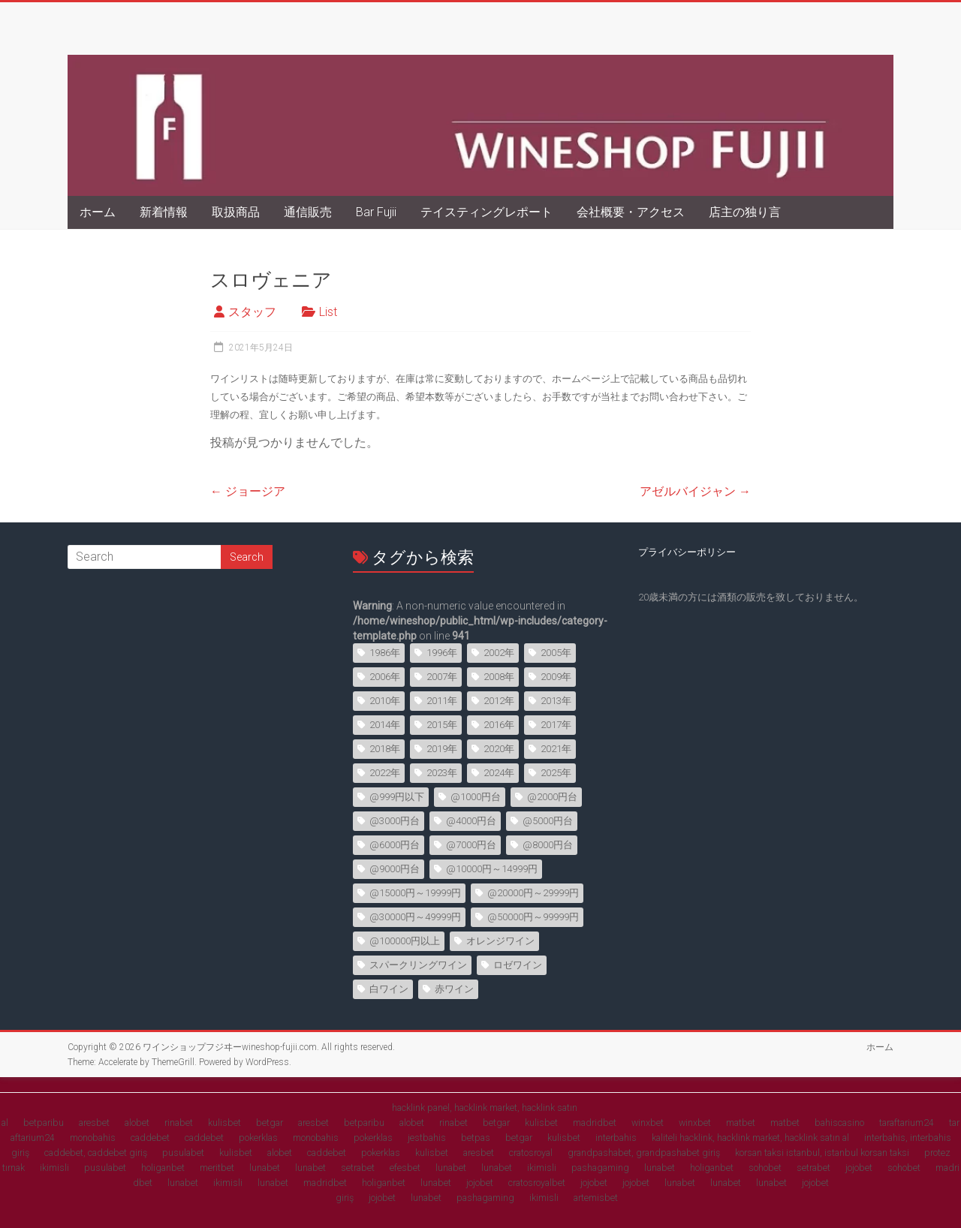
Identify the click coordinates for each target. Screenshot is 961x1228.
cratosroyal (531, 1152)
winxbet (647, 1122)
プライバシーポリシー (687, 552)
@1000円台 (475, 796)
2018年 (384, 748)
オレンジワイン (500, 941)
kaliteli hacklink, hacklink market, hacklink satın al (750, 1137)
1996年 (441, 652)
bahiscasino (839, 1122)
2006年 (384, 676)
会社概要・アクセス (631, 212)
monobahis (93, 1137)
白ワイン (388, 989)
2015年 (441, 724)
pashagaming (600, 1167)
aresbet (94, 1122)
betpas (475, 1137)
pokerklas (258, 1137)
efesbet (405, 1167)
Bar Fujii (376, 212)
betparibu (43, 1122)
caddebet (150, 1137)
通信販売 (308, 212)
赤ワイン (454, 989)
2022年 (384, 772)
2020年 (499, 748)
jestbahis (427, 1137)
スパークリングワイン (418, 965)
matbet (740, 1122)
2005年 (556, 652)
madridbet (594, 1122)
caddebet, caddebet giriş (95, 1152)
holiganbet (163, 1167)
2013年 (556, 700)
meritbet (217, 1167)
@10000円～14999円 (492, 868)
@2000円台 (552, 796)
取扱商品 (236, 212)
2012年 (499, 700)
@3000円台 (394, 820)
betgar (269, 1122)
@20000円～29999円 (533, 892)
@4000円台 (471, 820)
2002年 (499, 652)
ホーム (98, 212)
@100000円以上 (404, 941)
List (328, 312)
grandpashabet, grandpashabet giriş (644, 1152)
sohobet (765, 1167)
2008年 (499, 676)
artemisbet (596, 1197)
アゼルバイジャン (695, 491)
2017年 (556, 724)
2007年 (441, 676)
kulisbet (224, 1122)
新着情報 (164, 212)
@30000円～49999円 (415, 917)
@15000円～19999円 (415, 892)
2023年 (441, 772)
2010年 (384, 700)
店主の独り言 (745, 212)
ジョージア (247, 491)
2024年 (499, 772)
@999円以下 (396, 796)
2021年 (556, 748)
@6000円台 (394, 844)
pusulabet (183, 1152)
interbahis (616, 1137)
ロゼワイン (517, 965)
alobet (137, 1122)
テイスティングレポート (486, 212)
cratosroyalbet (536, 1182)
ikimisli (54, 1167)
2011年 (441, 700)
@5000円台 (548, 820)
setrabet (358, 1167)
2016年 (499, 724)
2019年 (441, 748)
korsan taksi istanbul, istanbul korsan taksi (822, 1152)
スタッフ (252, 312)
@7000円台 (471, 844)
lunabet (264, 1167)
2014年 (384, 724)
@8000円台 (548, 844)
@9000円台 (394, 868)
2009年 (556, 676)
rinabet (178, 1122)
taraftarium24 (906, 1122)
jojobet (858, 1167)
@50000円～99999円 (533, 917)
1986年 (384, 652)
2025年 (556, 772)
